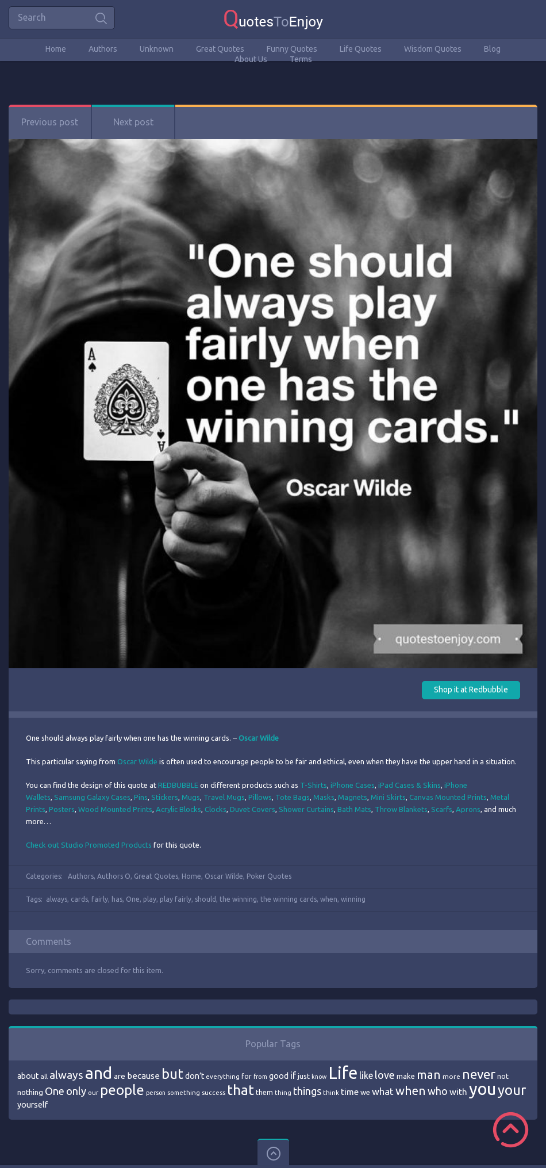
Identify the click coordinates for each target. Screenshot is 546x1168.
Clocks (215, 809)
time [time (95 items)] (350, 1092)
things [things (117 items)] (307, 1091)
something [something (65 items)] (183, 1092)
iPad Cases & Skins (409, 785)
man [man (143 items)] (429, 1074)
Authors (103, 48)
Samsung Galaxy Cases (92, 797)
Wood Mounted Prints (115, 809)
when (328, 899)
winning (353, 899)
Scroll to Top (511, 1130)
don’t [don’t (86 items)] (194, 1076)
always (56, 899)
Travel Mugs (224, 797)
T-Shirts (313, 785)
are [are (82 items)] (119, 1076)
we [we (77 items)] (365, 1092)
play (149, 899)
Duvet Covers (252, 809)
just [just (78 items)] (304, 1076)
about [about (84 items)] (28, 1076)
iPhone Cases (352, 785)
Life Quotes (361, 48)
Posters (62, 809)
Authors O (113, 876)
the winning (238, 899)
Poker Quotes (269, 876)
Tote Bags (292, 797)
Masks (323, 797)
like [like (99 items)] (366, 1075)
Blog (492, 48)
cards (79, 899)
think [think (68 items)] (331, 1092)
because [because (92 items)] (143, 1076)
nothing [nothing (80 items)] (30, 1092)
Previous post (49, 122)
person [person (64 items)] (156, 1092)
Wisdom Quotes (433, 48)
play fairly (175, 899)
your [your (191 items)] (512, 1090)
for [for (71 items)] (246, 1076)
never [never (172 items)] (478, 1074)
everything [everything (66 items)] (223, 1076)
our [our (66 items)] (93, 1092)
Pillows (260, 797)
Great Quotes (220, 48)
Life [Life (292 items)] (342, 1072)
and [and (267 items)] (98, 1073)
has (116, 899)
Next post (133, 122)
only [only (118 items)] (76, 1091)
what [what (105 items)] (383, 1091)
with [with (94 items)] (458, 1092)
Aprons (468, 809)
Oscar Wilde (137, 761)
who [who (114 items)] (438, 1091)
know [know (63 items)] (319, 1076)
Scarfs (441, 809)
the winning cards (288, 899)
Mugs (191, 797)
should (205, 899)
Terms (301, 59)
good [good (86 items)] (279, 1076)
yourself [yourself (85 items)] (32, 1104)
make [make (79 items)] (406, 1076)
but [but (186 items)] (172, 1073)
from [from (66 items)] (260, 1076)
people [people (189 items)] (122, 1090)
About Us (250, 59)
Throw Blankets (401, 809)
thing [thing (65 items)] (283, 1092)
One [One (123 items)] (54, 1091)
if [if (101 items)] (293, 1075)
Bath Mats (354, 809)
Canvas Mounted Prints (448, 797)
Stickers (164, 797)
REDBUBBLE (178, 785)
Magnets (352, 797)
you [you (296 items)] (482, 1088)
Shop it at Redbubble (471, 689)
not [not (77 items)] (503, 1076)
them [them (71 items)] (264, 1092)
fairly (99, 899)
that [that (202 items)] (240, 1090)
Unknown (157, 48)
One (133, 899)
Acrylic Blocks (178, 809)
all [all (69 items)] (44, 1076)
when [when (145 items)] (410, 1090)
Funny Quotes (292, 48)
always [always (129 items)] (66, 1075)
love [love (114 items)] (385, 1075)
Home (55, 48)
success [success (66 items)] (213, 1092)
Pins (141, 797)
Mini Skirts (388, 797)
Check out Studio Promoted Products (89, 845)
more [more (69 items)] (451, 1076)
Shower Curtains (306, 809)
